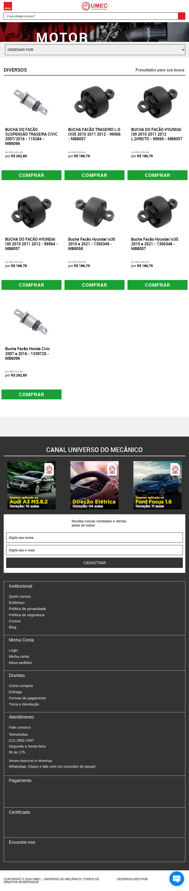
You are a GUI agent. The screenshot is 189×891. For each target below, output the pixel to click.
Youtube (38, 853)
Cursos (15, 621)
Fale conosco (20, 727)
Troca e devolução (24, 704)
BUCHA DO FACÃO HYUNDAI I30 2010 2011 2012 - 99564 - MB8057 (31, 243)
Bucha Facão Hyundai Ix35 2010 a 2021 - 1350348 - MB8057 (154, 243)
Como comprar (21, 686)
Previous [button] (3, 485)
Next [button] (185, 485)
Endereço (17, 602)
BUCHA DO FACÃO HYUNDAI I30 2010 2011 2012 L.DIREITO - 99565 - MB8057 (156, 134)
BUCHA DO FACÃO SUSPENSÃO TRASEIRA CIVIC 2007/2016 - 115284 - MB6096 (31, 136)
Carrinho (180, 6)
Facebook (12, 853)
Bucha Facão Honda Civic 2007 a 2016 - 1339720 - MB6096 (27, 353)
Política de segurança (26, 615)
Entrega (15, 692)
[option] (31, 485)
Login (13, 650)
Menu (8, 6)
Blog (12, 627)
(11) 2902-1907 (21, 740)
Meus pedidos (20, 662)
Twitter (29, 853)
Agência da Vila (157, 879)
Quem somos (20, 596)
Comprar (31, 175)
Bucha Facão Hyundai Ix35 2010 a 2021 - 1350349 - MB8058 (91, 243)
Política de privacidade (27, 609)
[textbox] (94, 16)
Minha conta (19, 656)
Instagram (21, 853)
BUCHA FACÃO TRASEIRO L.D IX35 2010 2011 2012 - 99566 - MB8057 (94, 134)
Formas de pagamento (27, 698)
